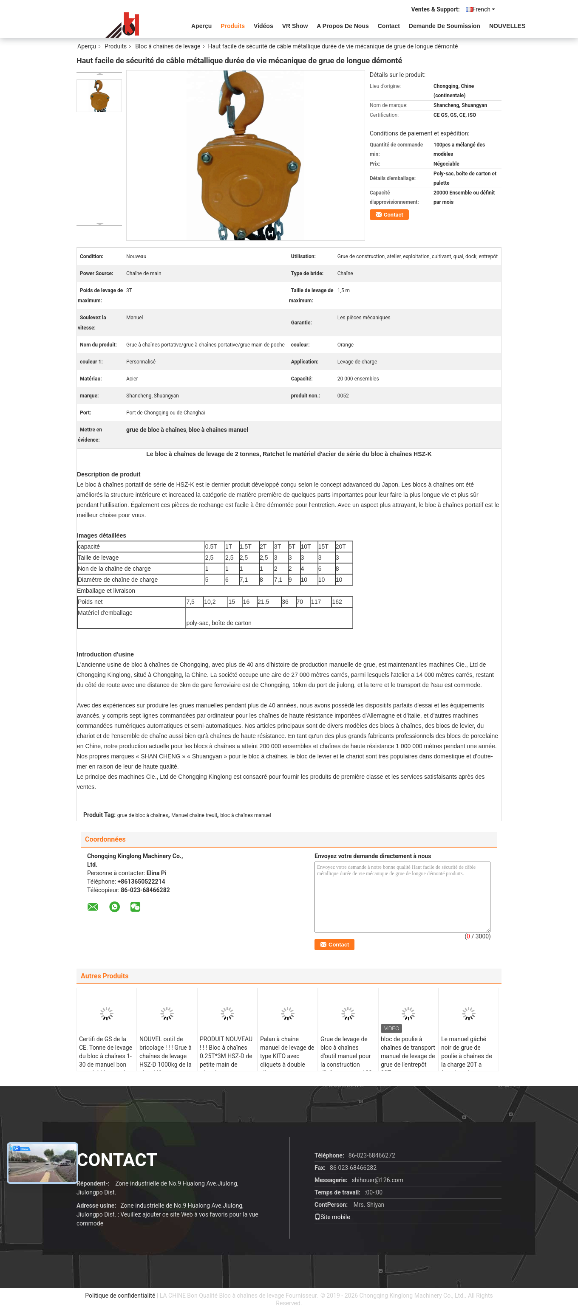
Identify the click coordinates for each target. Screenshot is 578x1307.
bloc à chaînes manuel (245, 815)
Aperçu (201, 26)
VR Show (295, 26)
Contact (389, 26)
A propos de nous (342, 26)
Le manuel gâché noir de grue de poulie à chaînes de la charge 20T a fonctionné (466, 1056)
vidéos (263, 26)
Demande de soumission (444, 26)
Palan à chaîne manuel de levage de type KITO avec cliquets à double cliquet (287, 1056)
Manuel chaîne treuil (194, 815)
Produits (233, 26)
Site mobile (332, 1217)
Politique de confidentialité (120, 1295)
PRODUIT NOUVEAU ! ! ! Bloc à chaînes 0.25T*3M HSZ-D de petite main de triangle (226, 1056)
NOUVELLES (507, 26)
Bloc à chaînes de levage (167, 46)
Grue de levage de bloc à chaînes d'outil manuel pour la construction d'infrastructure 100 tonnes (346, 1060)
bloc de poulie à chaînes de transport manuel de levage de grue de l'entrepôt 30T (408, 1056)
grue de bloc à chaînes (142, 815)
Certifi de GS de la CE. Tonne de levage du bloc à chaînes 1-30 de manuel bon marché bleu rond (105, 1056)
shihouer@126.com (377, 1180)
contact (116, 1159)
